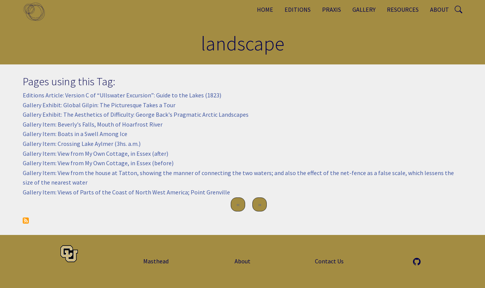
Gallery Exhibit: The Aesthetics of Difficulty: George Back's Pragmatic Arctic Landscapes (136, 114)
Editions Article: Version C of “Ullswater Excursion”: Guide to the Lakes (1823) (122, 95)
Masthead (156, 261)
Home (265, 9)
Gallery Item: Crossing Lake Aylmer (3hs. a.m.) (82, 143)
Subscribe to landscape (26, 221)
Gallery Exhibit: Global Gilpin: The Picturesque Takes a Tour (99, 105)
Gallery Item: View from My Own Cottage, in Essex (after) (95, 153)
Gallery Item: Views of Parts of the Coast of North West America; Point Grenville (126, 192)
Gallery (363, 9)
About (439, 9)
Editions (298, 9)
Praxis (331, 9)
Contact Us (329, 261)
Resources (403, 9)
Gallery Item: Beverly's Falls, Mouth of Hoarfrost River (93, 124)
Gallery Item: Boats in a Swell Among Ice (75, 134)
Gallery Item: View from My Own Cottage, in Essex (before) (98, 163)
